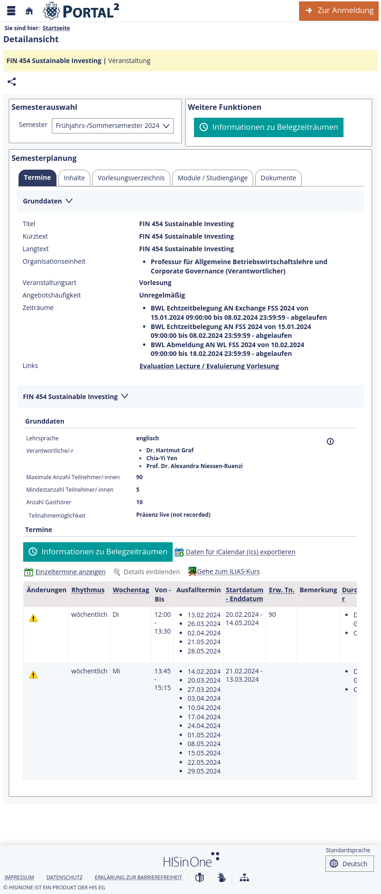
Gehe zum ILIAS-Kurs (228, 571)
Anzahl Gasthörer (48, 502)
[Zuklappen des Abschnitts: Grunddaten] (190, 202)
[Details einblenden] (148, 572)
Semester (33, 124)
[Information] (330, 441)
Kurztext (35, 236)
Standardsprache (348, 850)
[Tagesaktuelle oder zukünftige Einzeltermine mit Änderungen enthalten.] (33, 618)
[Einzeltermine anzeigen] (67, 571)
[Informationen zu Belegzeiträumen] (269, 127)
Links (30, 365)
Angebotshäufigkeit (52, 295)
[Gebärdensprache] (222, 878)
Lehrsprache (42, 438)
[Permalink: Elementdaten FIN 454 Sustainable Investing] (11, 82)
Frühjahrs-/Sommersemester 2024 (107, 125)
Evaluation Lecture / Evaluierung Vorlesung (209, 365)
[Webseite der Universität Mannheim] (81, 11)
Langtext (36, 249)
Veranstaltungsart (49, 283)
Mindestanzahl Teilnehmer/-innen (70, 490)
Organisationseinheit (54, 261)
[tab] (37, 178)
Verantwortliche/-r (50, 451)
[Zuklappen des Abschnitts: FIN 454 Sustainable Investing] (190, 397)
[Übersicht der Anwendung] (244, 878)
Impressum (19, 877)
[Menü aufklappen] (11, 11)
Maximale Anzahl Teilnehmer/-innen (73, 477)
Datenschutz (64, 877)
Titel (29, 224)
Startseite (56, 28)
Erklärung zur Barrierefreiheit (138, 877)
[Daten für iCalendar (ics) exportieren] (237, 551)
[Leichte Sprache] (200, 878)
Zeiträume (38, 308)
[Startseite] (29, 11)
